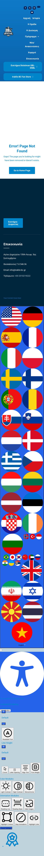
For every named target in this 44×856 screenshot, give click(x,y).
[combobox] (22, 477)
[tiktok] (38, 7)
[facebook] (25, 8)
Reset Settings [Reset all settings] (6, 828)
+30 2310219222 (22, 276)
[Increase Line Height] (4, 746)
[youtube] (32, 12)
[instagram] (34, 8)
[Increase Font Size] (4, 711)
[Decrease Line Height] (4, 758)
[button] (1, 650)
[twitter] (29, 8)
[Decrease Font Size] (4, 723)
